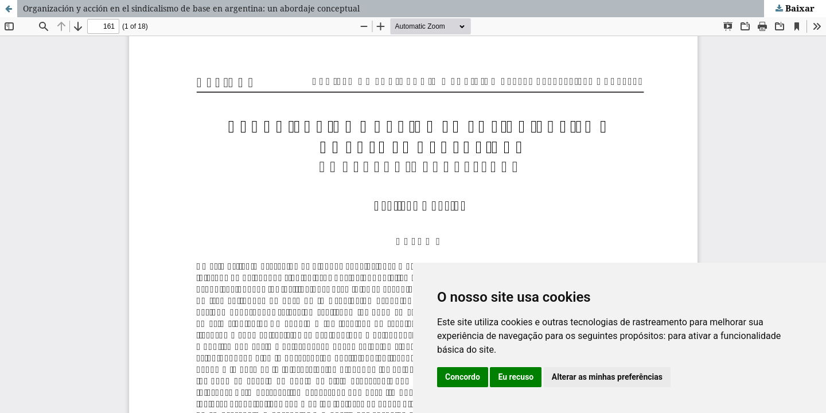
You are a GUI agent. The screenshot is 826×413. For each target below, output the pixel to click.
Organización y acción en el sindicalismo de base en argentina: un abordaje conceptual (191, 8)
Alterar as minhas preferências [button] (607, 376)
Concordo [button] (462, 376)
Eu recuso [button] (515, 376)
